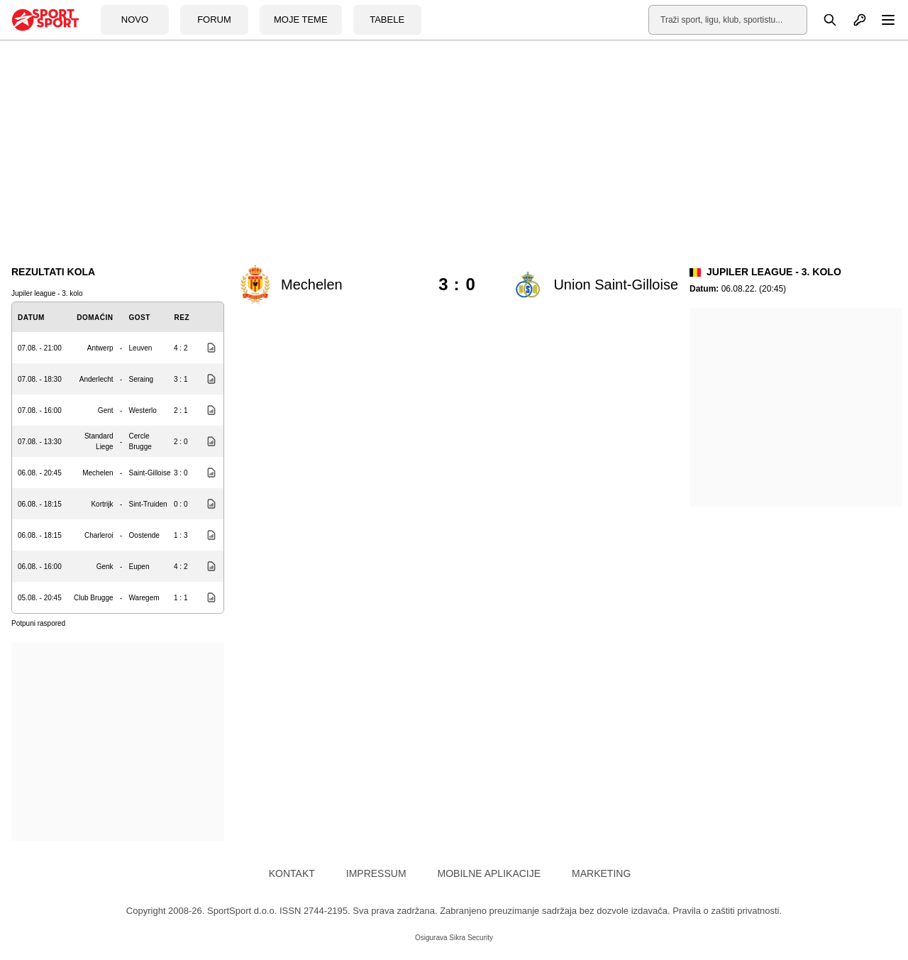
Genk (105, 566)
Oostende (144, 535)
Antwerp (100, 348)
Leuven (141, 348)
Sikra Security (471, 938)
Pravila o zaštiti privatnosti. (727, 910)
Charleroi (99, 535)
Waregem (144, 598)
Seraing (141, 379)
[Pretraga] (822, 20)
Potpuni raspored (38, 623)
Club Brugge (94, 598)
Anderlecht (96, 379)
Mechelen (97, 473)
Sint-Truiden (148, 504)
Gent (106, 410)
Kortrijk (102, 504)
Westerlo (143, 410)
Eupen (139, 566)
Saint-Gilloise (150, 473)
